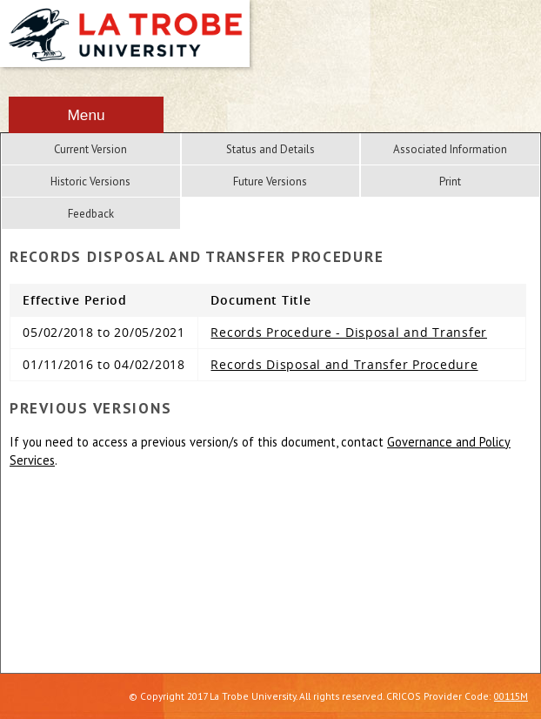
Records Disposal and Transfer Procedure (344, 364)
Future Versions (270, 181)
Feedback (91, 213)
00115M (511, 695)
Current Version (90, 149)
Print (450, 181)
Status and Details (270, 149)
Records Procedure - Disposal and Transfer (348, 332)
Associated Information (450, 149)
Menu (85, 115)
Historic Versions (90, 181)
